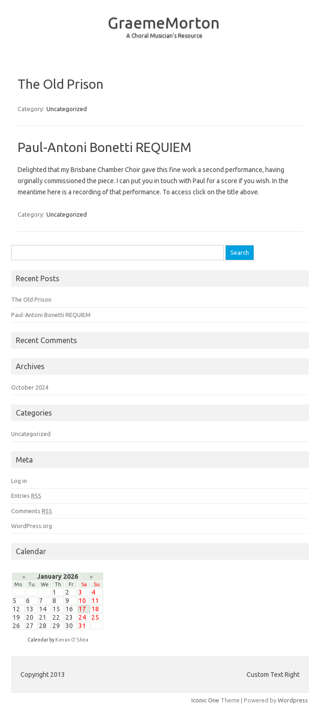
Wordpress (293, 700)
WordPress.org (31, 526)
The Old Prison (61, 84)
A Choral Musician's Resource (164, 36)
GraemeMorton (164, 22)
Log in (19, 480)
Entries (26, 495)
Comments (31, 511)
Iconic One (205, 700)
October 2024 (29, 387)
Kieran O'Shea (71, 639)
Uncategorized (66, 109)
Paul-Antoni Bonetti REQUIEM (104, 147)
